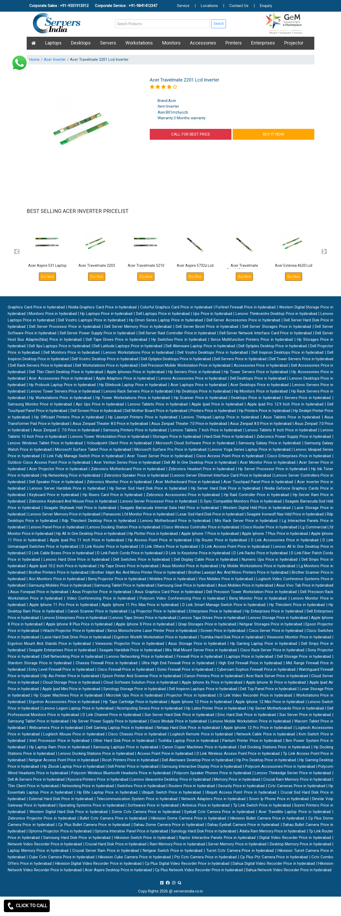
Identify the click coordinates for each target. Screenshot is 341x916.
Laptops (53, 43)
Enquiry (266, 5)
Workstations (139, 43)
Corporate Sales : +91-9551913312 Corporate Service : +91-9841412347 (93, 5)
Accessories (203, 43)
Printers (233, 43)
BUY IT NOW (273, 134)
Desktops (81, 43)
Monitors (171, 43)
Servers (108, 43)
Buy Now (47, 276)
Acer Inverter (55, 59)
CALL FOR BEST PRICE (190, 134)
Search (219, 23)
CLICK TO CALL (26, 906)
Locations (209, 5)
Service (183, 5)
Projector (293, 43)
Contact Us (238, 5)
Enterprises (263, 43)
